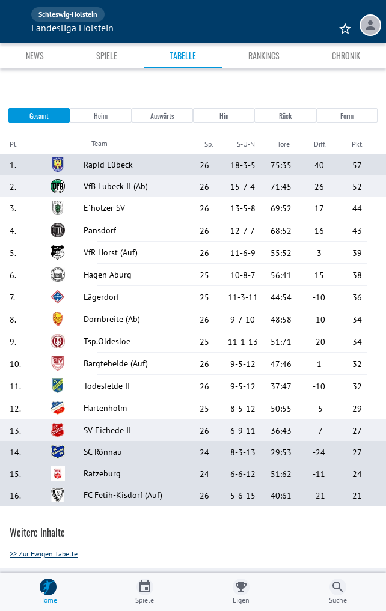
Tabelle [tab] (183, 55)
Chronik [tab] (346, 55)
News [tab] (35, 55)
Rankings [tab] (264, 55)
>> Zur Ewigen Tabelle (44, 553)
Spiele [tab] (106, 55)
